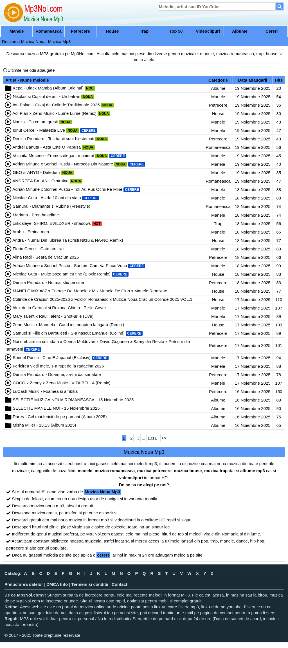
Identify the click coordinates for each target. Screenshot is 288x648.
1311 (152, 438)
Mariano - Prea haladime (36, 214)
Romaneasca (48, 31)
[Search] (280, 6)
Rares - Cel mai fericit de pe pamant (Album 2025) (60, 416)
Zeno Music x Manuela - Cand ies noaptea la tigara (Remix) (68, 324)
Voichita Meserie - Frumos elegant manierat (53, 155)
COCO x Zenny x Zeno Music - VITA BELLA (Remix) (61, 382)
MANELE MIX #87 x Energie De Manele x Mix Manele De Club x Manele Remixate (90, 290)
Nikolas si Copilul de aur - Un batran (46, 96)
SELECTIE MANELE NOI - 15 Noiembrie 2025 (56, 408)
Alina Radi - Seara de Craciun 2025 (45, 257)
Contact (119, 584)
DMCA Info (57, 584)
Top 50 (176, 31)
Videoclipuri (208, 31)
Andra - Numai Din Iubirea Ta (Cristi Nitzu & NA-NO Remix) (67, 240)
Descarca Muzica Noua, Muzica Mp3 (36, 41)
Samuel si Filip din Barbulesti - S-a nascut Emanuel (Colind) (69, 333)
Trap (144, 31)
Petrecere (80, 31)
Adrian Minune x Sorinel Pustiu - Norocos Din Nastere (62, 164)
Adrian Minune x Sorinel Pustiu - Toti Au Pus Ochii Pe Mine (67, 189)
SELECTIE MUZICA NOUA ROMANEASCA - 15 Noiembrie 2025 (73, 399)
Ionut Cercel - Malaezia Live (39, 130)
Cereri (272, 31)
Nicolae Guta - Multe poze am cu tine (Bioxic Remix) (62, 274)
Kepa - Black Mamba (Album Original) (48, 88)
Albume (240, 31)
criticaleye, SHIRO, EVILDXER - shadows (52, 223)
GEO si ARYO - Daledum (36, 172)
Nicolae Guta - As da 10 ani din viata (47, 197)
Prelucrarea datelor (23, 584)
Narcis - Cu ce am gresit (35, 121)
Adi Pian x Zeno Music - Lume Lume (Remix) (54, 113)
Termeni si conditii (89, 584)
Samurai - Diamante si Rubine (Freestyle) (51, 206)
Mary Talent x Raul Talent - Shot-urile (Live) (53, 316)
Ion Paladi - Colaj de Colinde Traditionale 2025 (56, 104)
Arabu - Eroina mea (30, 231)
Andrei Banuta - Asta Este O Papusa (46, 147)
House (112, 31)
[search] (217, 6)
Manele (17, 31)
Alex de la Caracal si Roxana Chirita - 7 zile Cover (59, 307)
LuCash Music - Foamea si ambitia (45, 391)
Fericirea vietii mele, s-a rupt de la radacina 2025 (58, 366)
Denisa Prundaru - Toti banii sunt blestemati (53, 138)
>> (163, 438)
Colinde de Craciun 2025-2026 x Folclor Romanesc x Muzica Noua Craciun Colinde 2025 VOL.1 (102, 299)
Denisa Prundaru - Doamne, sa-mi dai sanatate (57, 374)
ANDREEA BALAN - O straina (40, 180)
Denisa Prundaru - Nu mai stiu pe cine (48, 282)
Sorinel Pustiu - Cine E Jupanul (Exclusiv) (52, 357)
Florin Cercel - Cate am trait (38, 248)
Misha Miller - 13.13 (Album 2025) (44, 425)
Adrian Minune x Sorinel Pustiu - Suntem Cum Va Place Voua (69, 265)
